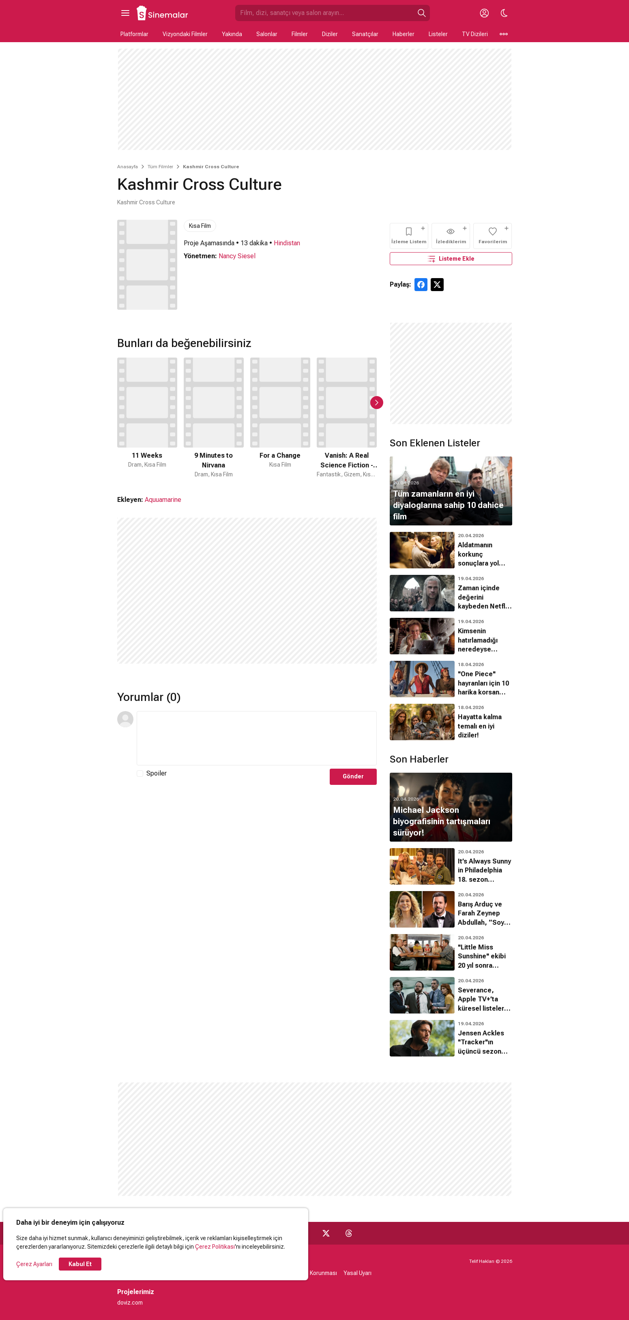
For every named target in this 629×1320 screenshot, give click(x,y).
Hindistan (287, 243)
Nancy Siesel (237, 256)
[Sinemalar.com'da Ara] (324, 13)
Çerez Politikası (215, 1246)
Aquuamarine (163, 500)
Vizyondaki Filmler (185, 34)
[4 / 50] (347, 418)
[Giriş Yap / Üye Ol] (485, 13)
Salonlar (266, 34)
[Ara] (422, 13)
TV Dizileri (475, 34)
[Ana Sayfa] (163, 13)
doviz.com (130, 1302)
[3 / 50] (280, 418)
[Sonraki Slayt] (376, 402)
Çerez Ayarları (34, 1264)
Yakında (232, 34)
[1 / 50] (147, 418)
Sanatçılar (365, 34)
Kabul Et (80, 1264)
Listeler (438, 34)
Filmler (300, 34)
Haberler (403, 34)
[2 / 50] (214, 418)
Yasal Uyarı (357, 1273)
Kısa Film (200, 226)
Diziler (330, 34)
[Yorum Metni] (257, 738)
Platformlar (134, 34)
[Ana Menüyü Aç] (125, 13)
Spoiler (156, 773)
